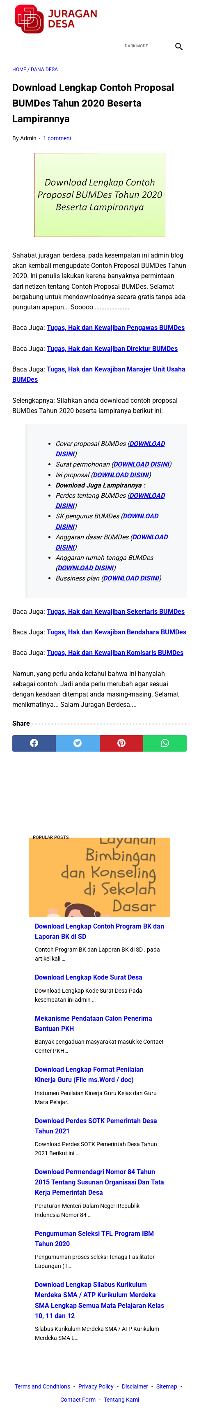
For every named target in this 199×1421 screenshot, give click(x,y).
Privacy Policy (96, 1386)
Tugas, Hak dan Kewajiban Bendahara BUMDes (115, 632)
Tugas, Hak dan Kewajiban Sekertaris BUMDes (116, 611)
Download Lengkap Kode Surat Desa (88, 977)
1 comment (57, 138)
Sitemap (166, 1386)
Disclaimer (135, 1386)
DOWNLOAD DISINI (141, 464)
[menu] (17, 46)
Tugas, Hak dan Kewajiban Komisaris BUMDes (115, 653)
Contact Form (78, 1399)
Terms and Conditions (42, 1386)
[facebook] (120, 19)
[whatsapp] (165, 743)
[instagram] (178, 19)
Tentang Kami (121, 1399)
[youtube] (158, 19)
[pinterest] (121, 743)
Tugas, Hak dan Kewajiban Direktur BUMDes (112, 349)
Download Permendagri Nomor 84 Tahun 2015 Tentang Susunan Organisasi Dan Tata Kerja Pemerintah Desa (99, 1182)
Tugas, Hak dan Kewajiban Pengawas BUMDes (116, 328)
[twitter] (139, 19)
